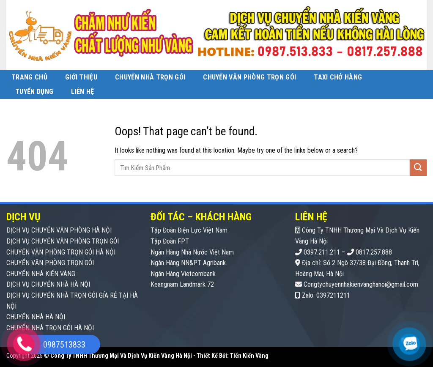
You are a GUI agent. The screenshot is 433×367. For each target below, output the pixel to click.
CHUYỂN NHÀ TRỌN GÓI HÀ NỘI (50, 328)
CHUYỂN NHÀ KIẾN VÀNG (40, 274)
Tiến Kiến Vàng (249, 355)
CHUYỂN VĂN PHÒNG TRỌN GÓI (50, 263)
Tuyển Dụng (34, 92)
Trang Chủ (29, 77)
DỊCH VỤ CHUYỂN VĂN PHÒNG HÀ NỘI (59, 230)
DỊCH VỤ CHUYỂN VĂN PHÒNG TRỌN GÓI (62, 241)
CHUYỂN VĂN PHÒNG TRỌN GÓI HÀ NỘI (60, 252)
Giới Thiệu (81, 77)
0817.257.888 (374, 252)
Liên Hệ (82, 92)
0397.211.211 (322, 252)
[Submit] (418, 167)
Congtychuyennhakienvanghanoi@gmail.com (361, 284)
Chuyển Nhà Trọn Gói (150, 77)
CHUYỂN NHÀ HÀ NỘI (35, 317)
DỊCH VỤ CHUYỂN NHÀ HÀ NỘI (48, 284)
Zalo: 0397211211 (326, 295)
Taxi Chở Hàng (338, 77)
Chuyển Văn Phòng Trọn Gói (249, 77)
